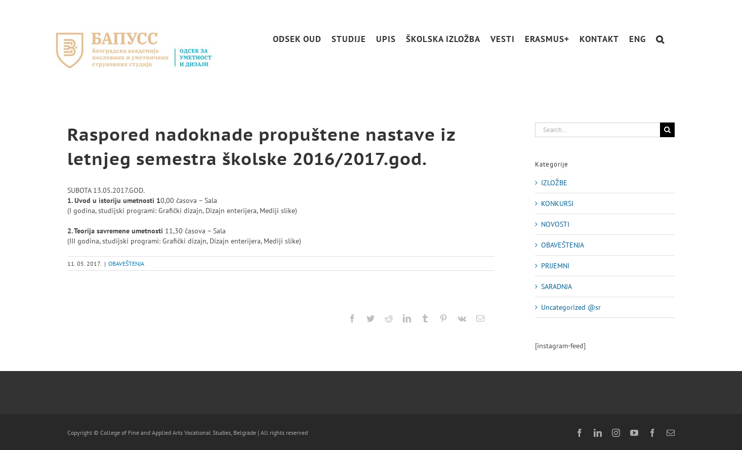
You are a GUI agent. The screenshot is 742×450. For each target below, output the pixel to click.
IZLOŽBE (554, 182)
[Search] (667, 129)
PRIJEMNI (555, 265)
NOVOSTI (555, 224)
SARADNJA (556, 286)
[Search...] (597, 129)
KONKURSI (557, 203)
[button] (660, 39)
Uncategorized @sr (571, 307)
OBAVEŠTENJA (126, 263)
